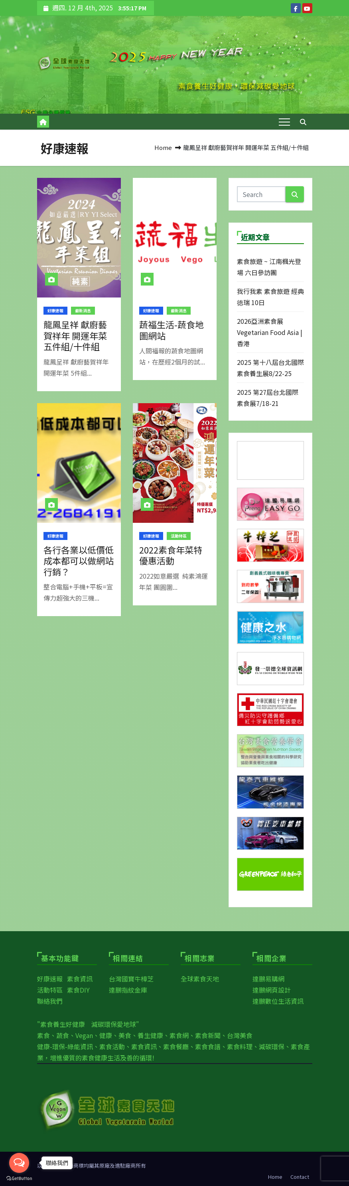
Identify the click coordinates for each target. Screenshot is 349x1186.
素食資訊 (80, 978)
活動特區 (179, 536)
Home (163, 147)
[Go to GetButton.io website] (19, 1178)
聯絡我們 (50, 1001)
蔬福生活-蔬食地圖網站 (171, 330)
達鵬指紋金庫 (128, 990)
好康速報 (55, 310)
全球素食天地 (200, 978)
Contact (299, 1176)
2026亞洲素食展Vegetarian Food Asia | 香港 (269, 332)
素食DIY (78, 990)
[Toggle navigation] (284, 121)
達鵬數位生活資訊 (278, 1001)
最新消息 (83, 310)
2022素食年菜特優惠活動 (170, 555)
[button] (303, 121)
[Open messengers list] (19, 1163)
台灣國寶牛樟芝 (131, 978)
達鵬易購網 (268, 978)
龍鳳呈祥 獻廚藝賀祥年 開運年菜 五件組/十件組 (75, 335)
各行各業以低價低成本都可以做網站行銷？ (78, 560)
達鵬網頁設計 (271, 990)
